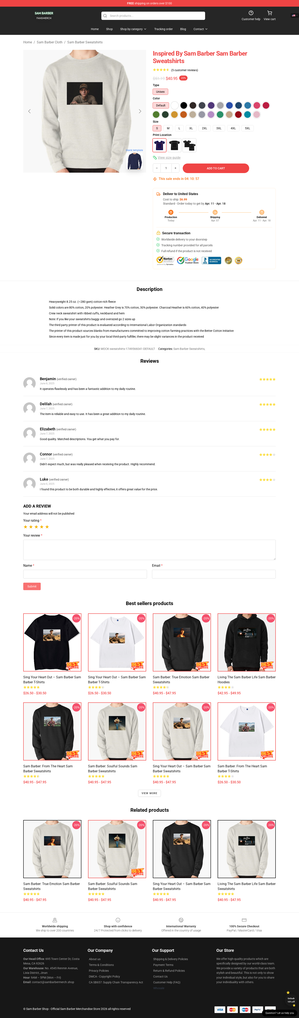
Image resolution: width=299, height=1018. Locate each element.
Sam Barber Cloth (49, 42)
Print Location (162, 135)
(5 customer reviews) (184, 70)
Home (27, 42)
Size (155, 121)
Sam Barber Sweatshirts (85, 42)
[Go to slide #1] (74, 181)
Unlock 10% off (291, 1000)
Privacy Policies (99, 970)
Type (156, 85)
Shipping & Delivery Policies (170, 959)
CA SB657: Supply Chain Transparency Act (116, 982)
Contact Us (160, 976)
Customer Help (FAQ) (166, 982)
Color (156, 98)
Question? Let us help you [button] (279, 1013)
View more (150, 793)
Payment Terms (163, 965)
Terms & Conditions (101, 965)
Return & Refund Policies (169, 970)
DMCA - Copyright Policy (104, 976)
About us (94, 959)
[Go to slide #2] (95, 181)
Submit (32, 586)
